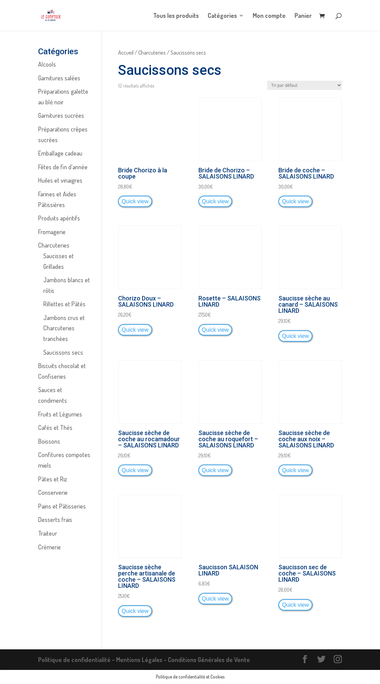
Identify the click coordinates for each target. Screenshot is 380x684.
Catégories (222, 16)
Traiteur (47, 533)
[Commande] (304, 85)
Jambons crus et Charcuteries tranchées (64, 328)
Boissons (49, 441)
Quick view (135, 201)
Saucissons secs (63, 352)
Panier (303, 16)
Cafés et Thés (55, 427)
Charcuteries (152, 52)
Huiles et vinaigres (60, 180)
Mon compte (269, 16)
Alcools (47, 64)
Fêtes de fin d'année (63, 167)
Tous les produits (176, 16)
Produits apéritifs (59, 218)
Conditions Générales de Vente (209, 659)
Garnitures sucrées (61, 115)
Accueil (126, 52)
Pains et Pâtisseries (62, 506)
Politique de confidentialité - (77, 659)
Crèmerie (49, 547)
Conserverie (53, 492)
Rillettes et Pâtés (64, 304)
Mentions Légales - (142, 659)
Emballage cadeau (60, 153)
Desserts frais (55, 519)
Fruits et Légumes (60, 414)
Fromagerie (52, 232)
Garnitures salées (59, 78)
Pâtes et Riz (52, 479)
